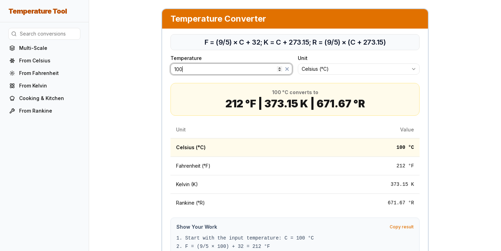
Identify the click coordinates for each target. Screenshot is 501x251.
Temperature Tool (37, 11)
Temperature (189, 58)
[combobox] (359, 69)
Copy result (402, 226)
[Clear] (287, 69)
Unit (303, 58)
